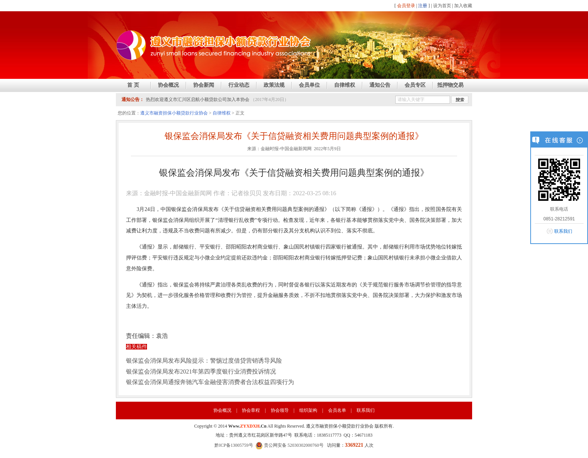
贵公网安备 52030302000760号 (289, 445)
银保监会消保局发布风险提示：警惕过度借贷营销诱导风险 (204, 360)
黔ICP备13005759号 (233, 445)
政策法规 (274, 85)
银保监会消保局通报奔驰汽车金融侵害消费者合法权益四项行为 (210, 382)
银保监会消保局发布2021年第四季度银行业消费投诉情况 (201, 371)
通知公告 (379, 85)
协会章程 (251, 410)
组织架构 (308, 410)
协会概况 (168, 85)
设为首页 (442, 5)
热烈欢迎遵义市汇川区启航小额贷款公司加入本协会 (197, 99)
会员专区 (415, 85)
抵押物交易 (450, 85)
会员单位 (309, 85)
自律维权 (344, 85)
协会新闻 (203, 85)
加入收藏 (463, 5)
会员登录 (406, 5)
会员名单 (337, 410)
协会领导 (280, 410)
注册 (422, 5)
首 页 (133, 85)
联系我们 (366, 410)
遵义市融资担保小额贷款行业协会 (174, 113)
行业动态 (238, 85)
